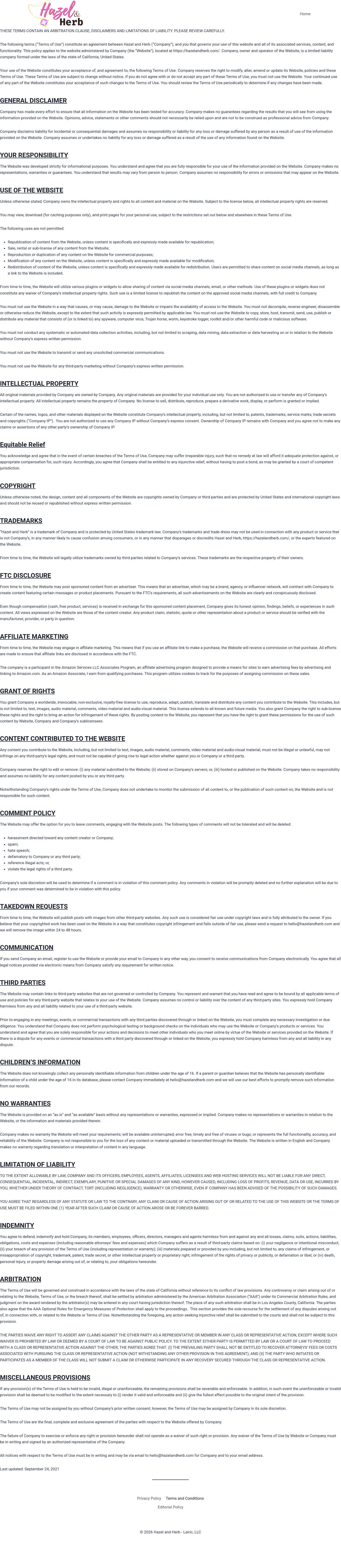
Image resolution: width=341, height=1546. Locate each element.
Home (305, 13)
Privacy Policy (149, 1498)
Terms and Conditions (185, 1498)
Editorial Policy (170, 1507)
